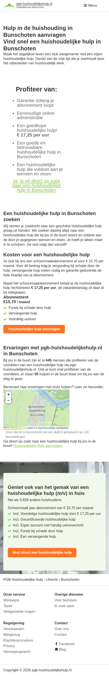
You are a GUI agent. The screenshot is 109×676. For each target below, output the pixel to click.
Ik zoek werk (64, 606)
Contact (60, 634)
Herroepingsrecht (16, 652)
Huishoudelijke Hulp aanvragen (37, 446)
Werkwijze (11, 600)
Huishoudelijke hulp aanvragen (34, 329)
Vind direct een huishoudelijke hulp (42, 552)
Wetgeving (11, 634)
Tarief (7, 606)
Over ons (61, 629)
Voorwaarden (13, 629)
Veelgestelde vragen (19, 611)
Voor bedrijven (65, 600)
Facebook (66, 644)
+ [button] (8, 394)
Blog (62, 649)
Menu (90, 5)
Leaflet (30, 428)
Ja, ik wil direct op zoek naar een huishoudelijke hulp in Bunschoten (36, 185)
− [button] (8, 400)
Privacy (9, 646)
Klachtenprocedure (18, 640)
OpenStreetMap (46, 428)
